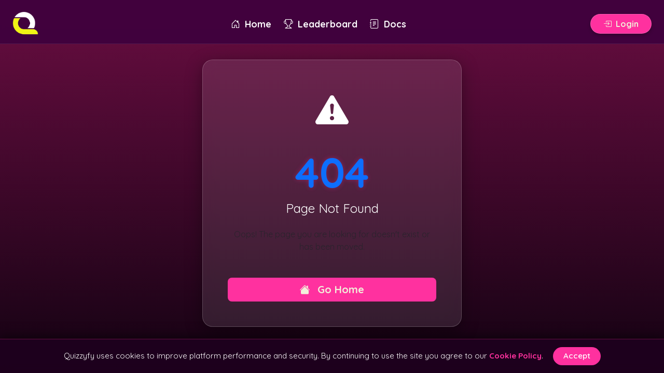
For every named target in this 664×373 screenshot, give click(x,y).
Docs (388, 24)
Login (621, 24)
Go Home (332, 289)
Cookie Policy (515, 356)
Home (251, 24)
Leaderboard (320, 24)
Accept (576, 356)
